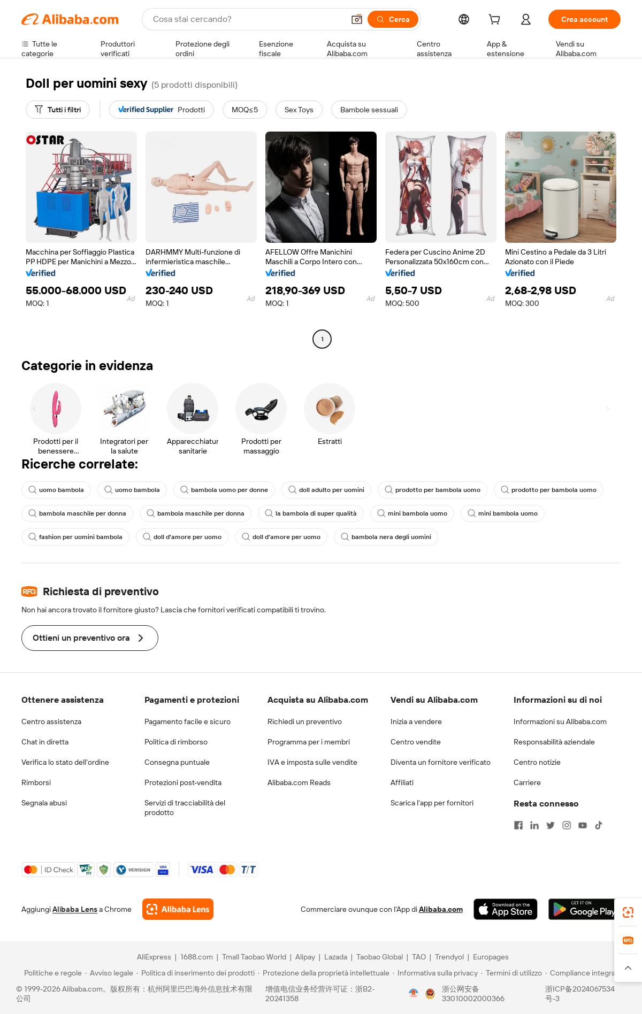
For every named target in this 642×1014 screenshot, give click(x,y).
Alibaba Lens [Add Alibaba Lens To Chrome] (74, 909)
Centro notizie (537, 762)
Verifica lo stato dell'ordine (65, 762)
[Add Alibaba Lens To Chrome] (177, 909)
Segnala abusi (44, 802)
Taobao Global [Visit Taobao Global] (379, 956)
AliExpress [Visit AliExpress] (154, 956)
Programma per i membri (309, 742)
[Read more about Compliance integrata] (583, 973)
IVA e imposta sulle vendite (312, 762)
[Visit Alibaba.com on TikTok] (598, 825)
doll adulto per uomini (326, 490)
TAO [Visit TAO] (419, 956)
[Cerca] (393, 19)
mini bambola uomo (412, 513)
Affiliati (402, 782)
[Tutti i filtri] (58, 110)
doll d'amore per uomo (182, 537)
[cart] (496, 21)
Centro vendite (416, 742)
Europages (491, 956)
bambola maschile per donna (77, 513)
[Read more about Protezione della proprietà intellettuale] (323, 973)
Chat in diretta (44, 742)
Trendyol (449, 956)
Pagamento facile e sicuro (187, 721)
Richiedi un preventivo (305, 721)
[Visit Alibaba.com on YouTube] (582, 825)
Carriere (527, 782)
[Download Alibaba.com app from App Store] (505, 909)
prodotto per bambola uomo (432, 490)
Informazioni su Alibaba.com (560, 721)
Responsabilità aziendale (554, 742)
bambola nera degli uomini (386, 537)
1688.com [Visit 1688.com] (196, 956)
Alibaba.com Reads (299, 782)
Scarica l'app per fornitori (432, 802)
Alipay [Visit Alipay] (305, 956)
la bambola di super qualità (311, 513)
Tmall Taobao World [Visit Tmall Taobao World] (254, 956)
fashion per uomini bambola (75, 537)
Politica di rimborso (176, 742)
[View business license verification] (413, 993)
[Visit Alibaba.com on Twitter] (550, 825)
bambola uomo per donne (224, 490)
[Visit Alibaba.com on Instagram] (566, 825)
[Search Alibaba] (247, 19)
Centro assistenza (51, 721)
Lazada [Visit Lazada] (335, 956)
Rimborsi (36, 782)
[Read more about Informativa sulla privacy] (435, 973)
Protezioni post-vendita (182, 782)
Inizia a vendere (416, 721)
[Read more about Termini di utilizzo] (511, 973)
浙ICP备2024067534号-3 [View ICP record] (580, 994)
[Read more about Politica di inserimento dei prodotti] (195, 973)
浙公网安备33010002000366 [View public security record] (473, 994)
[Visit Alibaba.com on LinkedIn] (534, 825)
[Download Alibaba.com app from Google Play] (584, 909)
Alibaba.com (441, 909)
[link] (628, 912)
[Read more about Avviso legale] (109, 973)
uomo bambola (56, 490)
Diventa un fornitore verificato (441, 762)
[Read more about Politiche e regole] (51, 973)
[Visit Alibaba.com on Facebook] (518, 825)
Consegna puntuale (177, 762)
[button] (356, 19)
